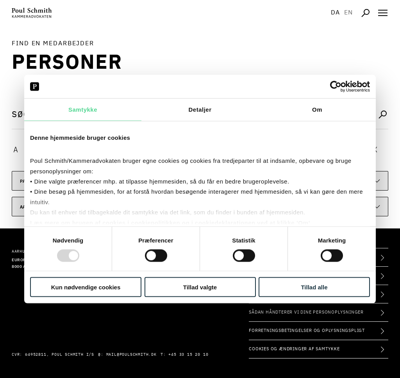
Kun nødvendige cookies (86, 287)
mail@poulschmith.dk (131, 355)
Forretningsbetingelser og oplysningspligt (307, 330)
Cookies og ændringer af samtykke (294, 349)
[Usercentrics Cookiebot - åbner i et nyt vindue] (336, 87)
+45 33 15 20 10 (188, 355)
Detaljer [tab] (199, 109)
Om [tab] (317, 109)
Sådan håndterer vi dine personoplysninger (306, 312)
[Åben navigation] (382, 12)
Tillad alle (314, 287)
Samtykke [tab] (82, 109)
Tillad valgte (200, 287)
